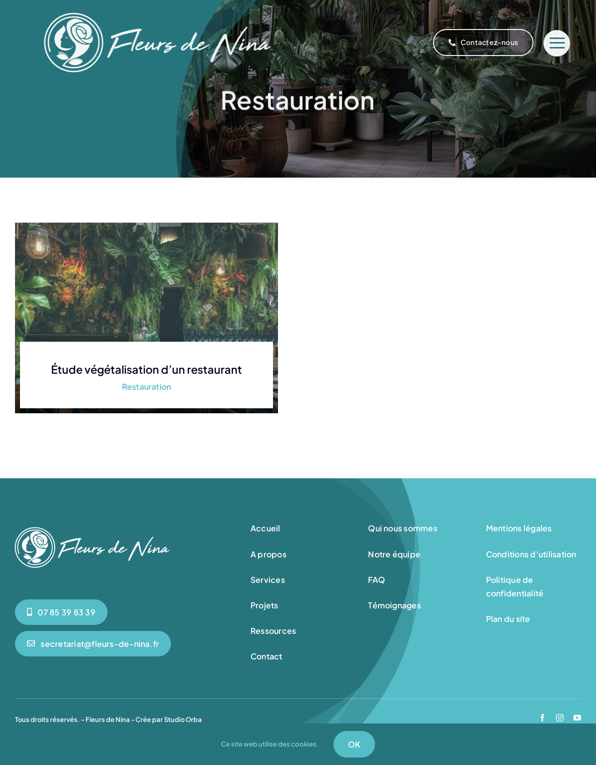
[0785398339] (61, 612)
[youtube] (577, 717)
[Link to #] (557, 43)
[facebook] (542, 717)
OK (354, 744)
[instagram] (560, 717)
